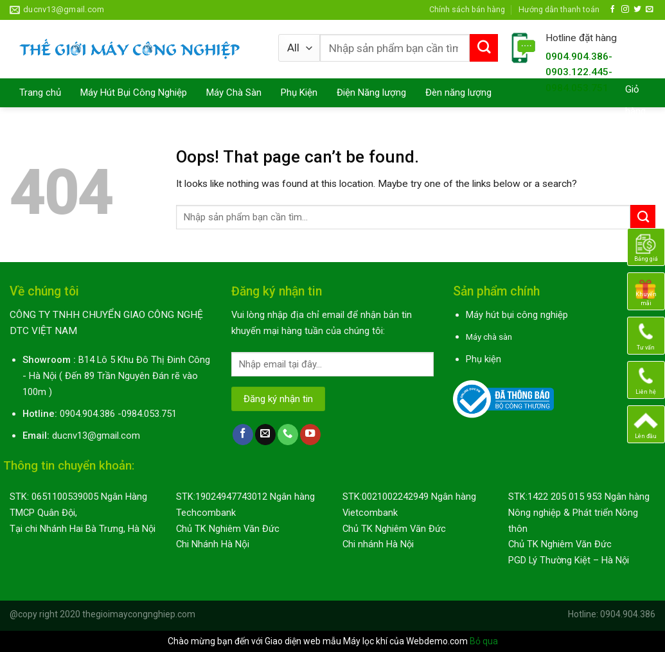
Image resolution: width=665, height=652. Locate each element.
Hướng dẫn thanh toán (559, 9)
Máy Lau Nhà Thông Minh (72, 121)
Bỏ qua (484, 641)
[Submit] (484, 48)
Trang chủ (40, 92)
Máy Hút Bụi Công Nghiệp (133, 92)
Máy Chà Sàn (234, 92)
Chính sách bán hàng (467, 9)
